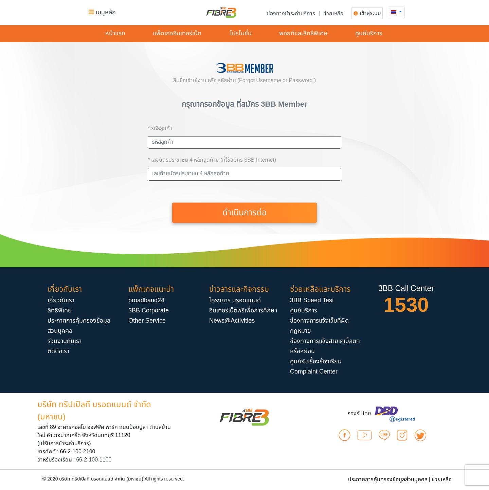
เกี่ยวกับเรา (61, 300)
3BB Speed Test (312, 300)
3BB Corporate (148, 310)
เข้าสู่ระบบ (370, 13)
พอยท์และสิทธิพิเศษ (303, 33)
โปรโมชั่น (241, 33)
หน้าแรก (115, 33)
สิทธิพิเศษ (60, 310)
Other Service (147, 320)
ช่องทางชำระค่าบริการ (291, 14)
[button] (396, 12)
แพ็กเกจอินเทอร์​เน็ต (177, 33)
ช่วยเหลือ (333, 14)
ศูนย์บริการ (368, 33)
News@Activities (232, 320)
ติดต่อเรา (58, 351)
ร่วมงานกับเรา (65, 341)
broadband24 (146, 300)
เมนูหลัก (102, 12)
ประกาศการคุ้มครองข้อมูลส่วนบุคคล (388, 479)
